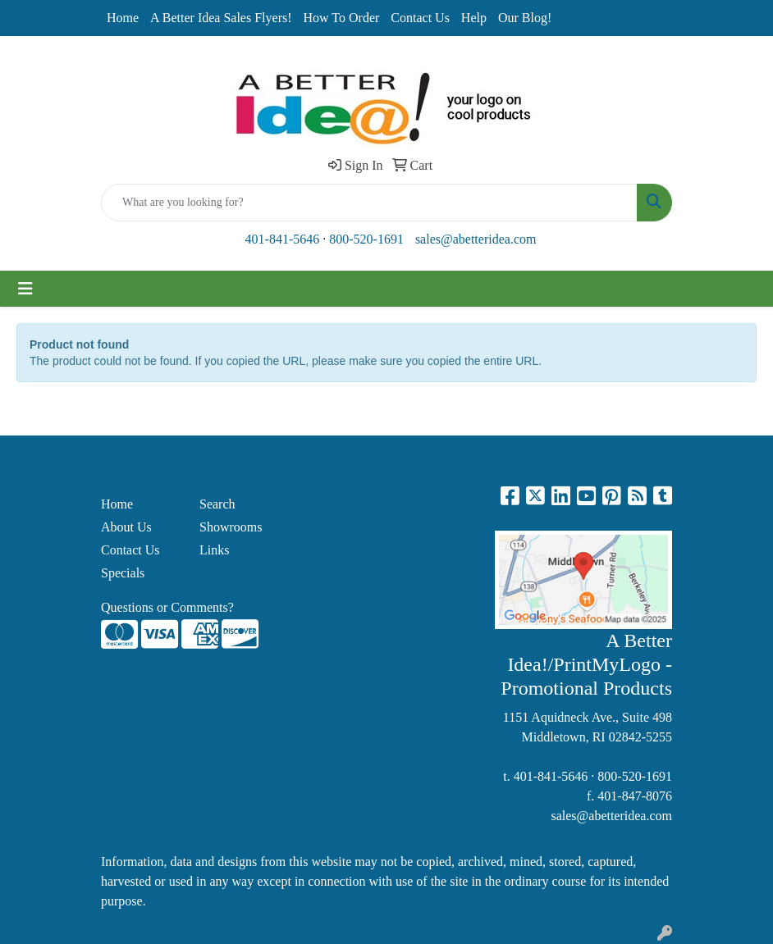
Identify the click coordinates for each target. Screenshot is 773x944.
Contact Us (420, 18)
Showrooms (230, 527)
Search (217, 504)
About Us (126, 527)
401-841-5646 (282, 239)
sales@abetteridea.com (476, 239)
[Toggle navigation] (25, 288)
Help (474, 18)
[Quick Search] (369, 202)
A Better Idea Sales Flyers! (220, 18)
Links (214, 550)
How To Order (342, 18)
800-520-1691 (366, 239)
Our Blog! (524, 18)
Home (123, 18)
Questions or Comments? (167, 607)
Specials (122, 573)
